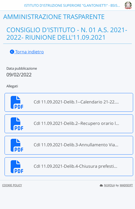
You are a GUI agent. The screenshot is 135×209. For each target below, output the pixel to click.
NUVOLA (107, 185)
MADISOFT (126, 185)
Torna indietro (27, 52)
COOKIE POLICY (12, 185)
